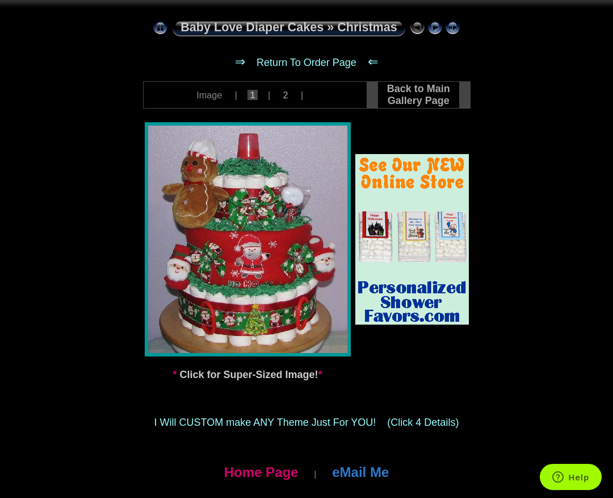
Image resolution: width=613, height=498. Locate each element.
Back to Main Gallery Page (418, 94)
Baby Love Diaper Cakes (252, 27)
